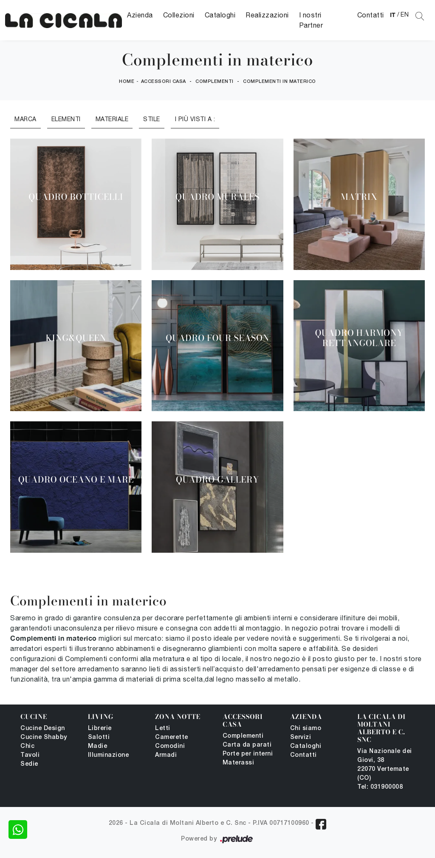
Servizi (300, 737)
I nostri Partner (311, 20)
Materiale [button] (112, 119)
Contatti (370, 15)
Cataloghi (220, 15)
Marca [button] (25, 119)
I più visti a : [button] (195, 119)
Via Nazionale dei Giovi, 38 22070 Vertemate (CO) (384, 765)
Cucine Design (42, 728)
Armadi (166, 755)
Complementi (214, 82)
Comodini (170, 746)
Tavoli (30, 755)
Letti (162, 728)
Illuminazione (108, 755)
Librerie (100, 728)
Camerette (171, 737)
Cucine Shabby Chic (43, 742)
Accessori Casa (163, 82)
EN (405, 14)
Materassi (238, 763)
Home (126, 82)
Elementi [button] (66, 119)
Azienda (140, 15)
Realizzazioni (267, 15)
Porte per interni (248, 754)
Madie (97, 746)
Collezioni (179, 15)
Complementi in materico (279, 82)
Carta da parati (247, 745)
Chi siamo (306, 728)
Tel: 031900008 (380, 787)
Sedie (29, 764)
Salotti (99, 737)
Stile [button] (151, 119)
